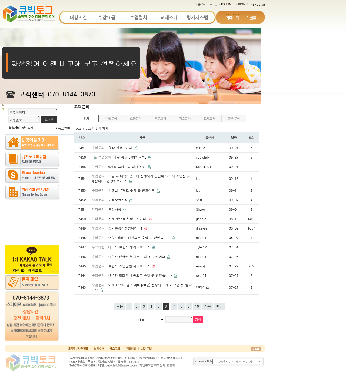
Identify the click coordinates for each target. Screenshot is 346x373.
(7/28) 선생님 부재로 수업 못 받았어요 (137, 256)
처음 (120, 306)
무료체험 (160, 118)
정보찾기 (27, 127)
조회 (251, 137)
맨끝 (219, 306)
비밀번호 (16, 120)
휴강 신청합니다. (121, 147)
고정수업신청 (118, 199)
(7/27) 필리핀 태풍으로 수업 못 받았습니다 (140, 275)
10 (197, 306)
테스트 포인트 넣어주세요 (129, 247)
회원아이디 (17, 112)
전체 (86, 118)
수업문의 (111, 118)
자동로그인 (62, 128)
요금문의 (135, 118)
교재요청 (209, 118)
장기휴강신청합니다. (126, 228)
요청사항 (115, 209)
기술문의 (185, 118)
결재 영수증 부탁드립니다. (128, 218)
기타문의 (234, 118)
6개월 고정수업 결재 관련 (127, 166)
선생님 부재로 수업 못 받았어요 (132, 190)
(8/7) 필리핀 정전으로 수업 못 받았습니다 (139, 237)
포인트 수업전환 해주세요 (129, 266)
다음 (207, 306)
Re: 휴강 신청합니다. (131, 157)
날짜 (234, 137)
